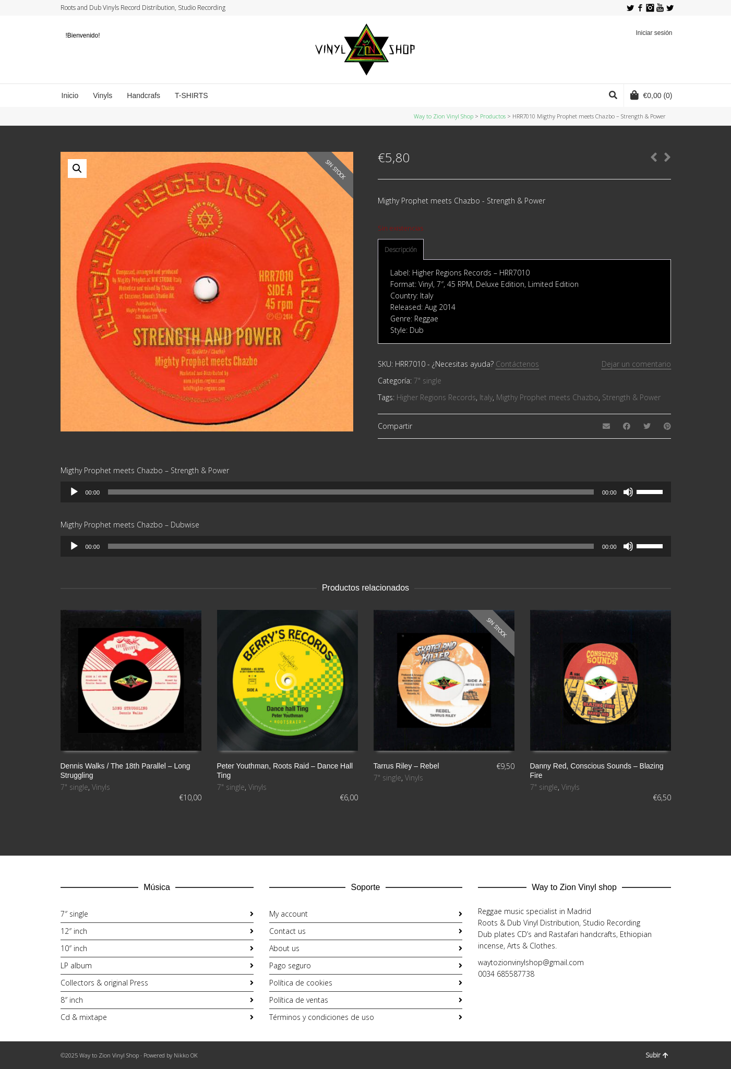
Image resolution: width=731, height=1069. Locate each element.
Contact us (287, 931)
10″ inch (74, 948)
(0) (651, 95)
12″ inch (74, 931)
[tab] (401, 250)
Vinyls (101, 787)
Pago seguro (290, 965)
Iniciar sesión (654, 33)
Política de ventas (298, 1000)
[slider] (351, 492)
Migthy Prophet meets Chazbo (547, 397)
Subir (656, 1055)
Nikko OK (186, 1055)
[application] (366, 492)
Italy (486, 397)
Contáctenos (517, 364)
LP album (76, 965)
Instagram (650, 8)
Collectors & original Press (104, 983)
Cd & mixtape (84, 1017)
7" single (427, 381)
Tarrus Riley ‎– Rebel (406, 766)
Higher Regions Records (436, 397)
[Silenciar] (628, 492)
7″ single (74, 914)
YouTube (660, 8)
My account (288, 914)
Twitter (630, 8)
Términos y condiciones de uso (321, 1017)
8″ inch (72, 1000)
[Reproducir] (74, 492)
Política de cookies (300, 983)
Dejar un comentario (636, 364)
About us (284, 948)
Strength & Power (631, 397)
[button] (77, 168)
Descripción (401, 249)
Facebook (640, 8)
